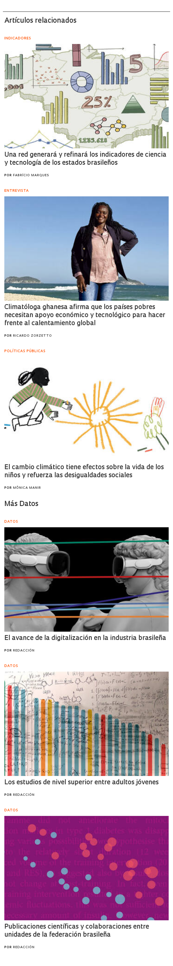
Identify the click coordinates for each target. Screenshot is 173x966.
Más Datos (21, 504)
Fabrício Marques (31, 175)
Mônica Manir (27, 488)
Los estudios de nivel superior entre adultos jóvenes (81, 782)
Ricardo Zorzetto (32, 336)
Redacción (24, 650)
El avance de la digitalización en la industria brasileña (85, 638)
